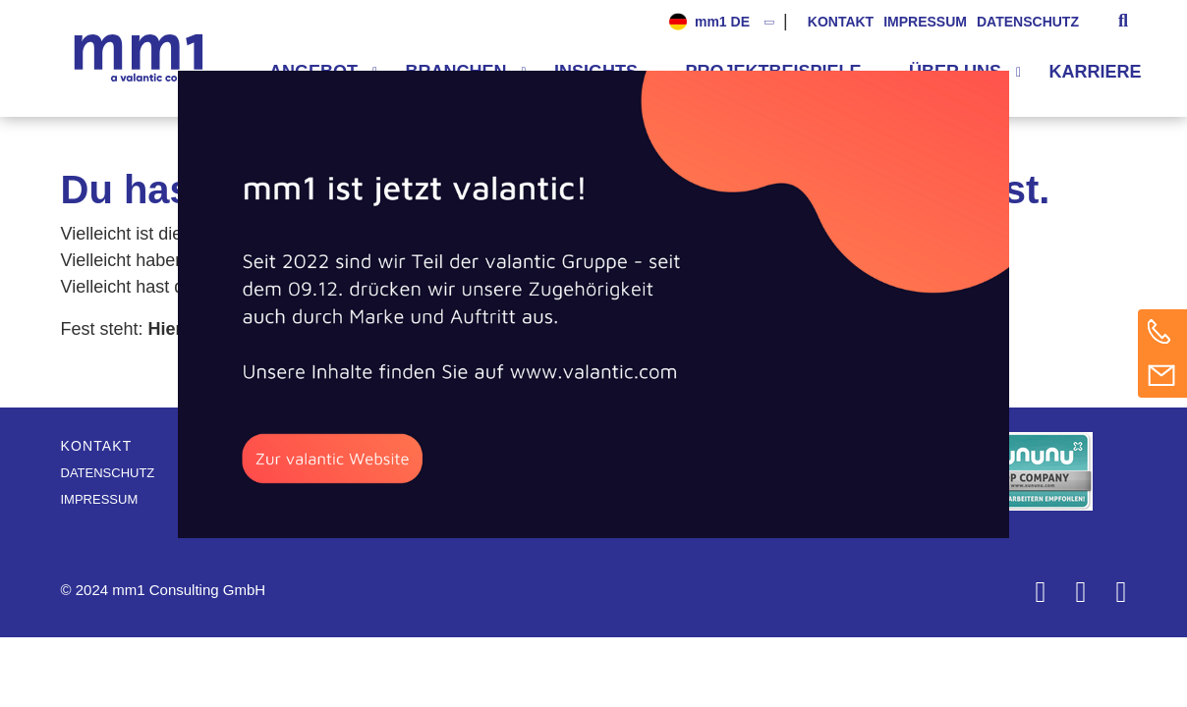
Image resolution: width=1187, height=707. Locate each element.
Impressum (925, 21)
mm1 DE (722, 21)
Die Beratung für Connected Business (143, 58)
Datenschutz (1028, 21)
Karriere (1095, 72)
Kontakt (841, 21)
